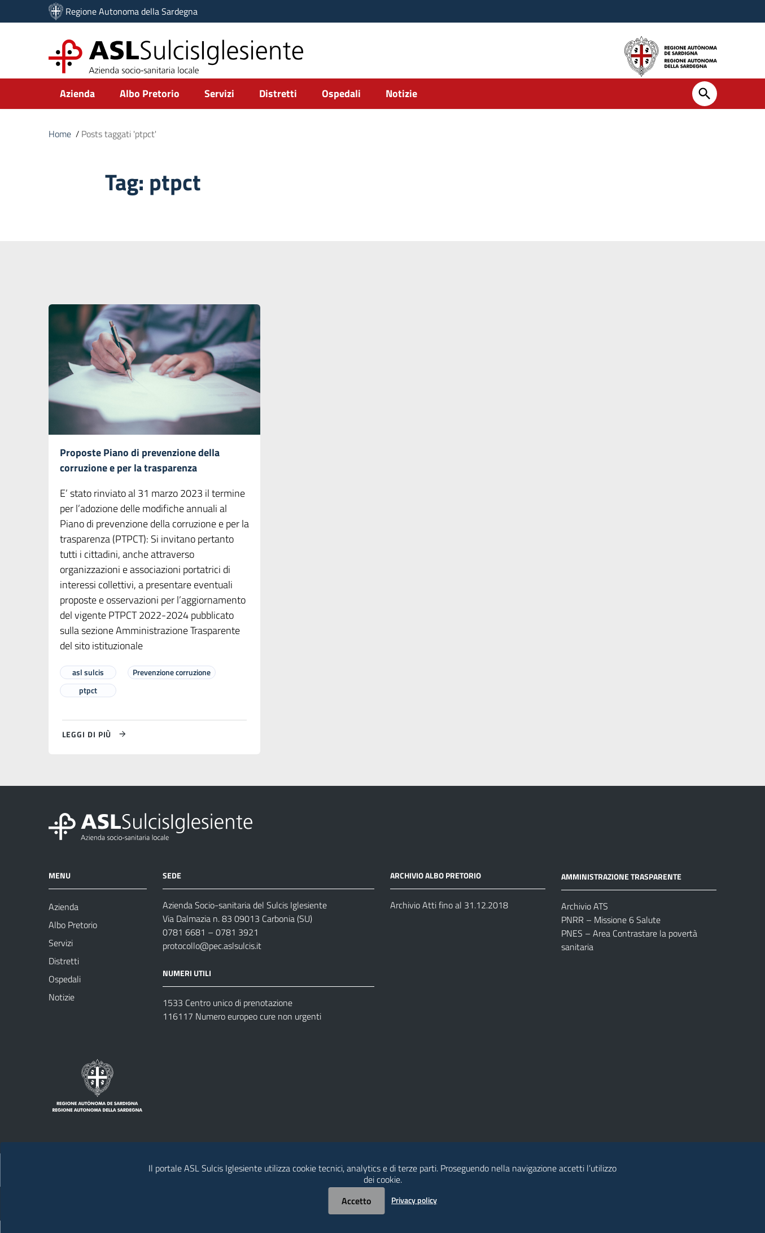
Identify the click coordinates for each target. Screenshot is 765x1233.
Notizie (401, 105)
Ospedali (341, 105)
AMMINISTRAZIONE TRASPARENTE (621, 889)
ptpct (88, 703)
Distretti (278, 105)
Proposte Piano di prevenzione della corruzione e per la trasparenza (140, 471)
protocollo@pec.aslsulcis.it (212, 958)
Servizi (219, 105)
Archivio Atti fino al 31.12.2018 (449, 917)
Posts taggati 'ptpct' (118, 145)
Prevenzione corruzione (172, 684)
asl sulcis (88, 684)
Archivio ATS (584, 918)
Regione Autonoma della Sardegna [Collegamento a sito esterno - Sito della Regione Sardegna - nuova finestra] (131, 11)
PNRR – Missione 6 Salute (611, 932)
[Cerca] (704, 105)
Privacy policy (414, 1200)
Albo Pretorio (150, 105)
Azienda (77, 105)
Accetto (356, 1201)
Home (60, 145)
